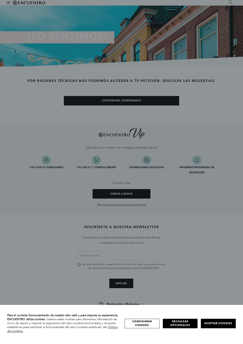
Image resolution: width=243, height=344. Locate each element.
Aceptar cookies (218, 323)
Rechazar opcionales (180, 323)
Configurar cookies (142, 323)
